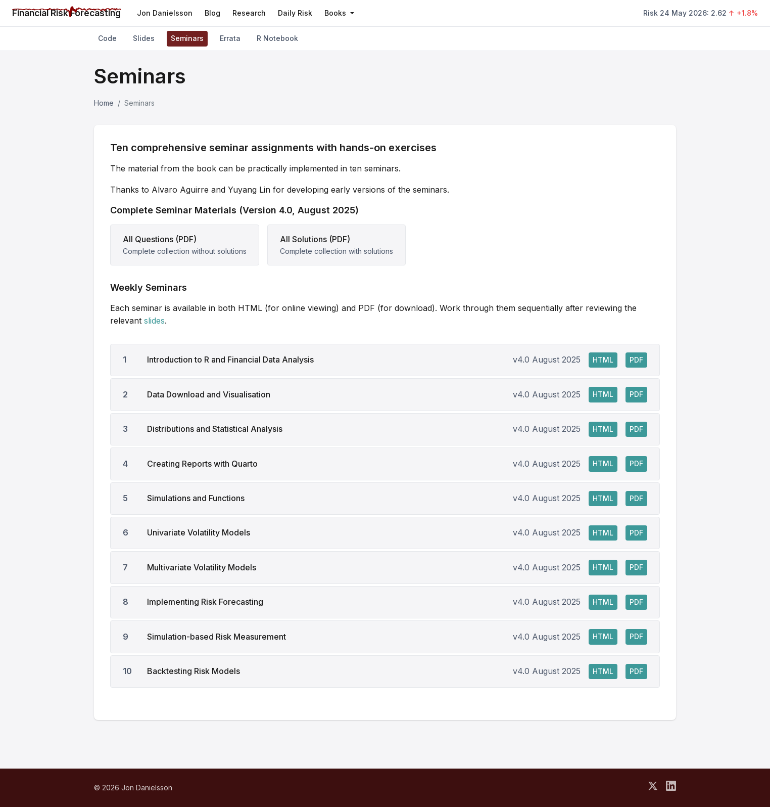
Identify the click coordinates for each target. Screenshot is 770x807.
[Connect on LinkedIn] (671, 788)
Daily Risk (295, 13)
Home (104, 103)
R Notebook (277, 38)
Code (107, 38)
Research (249, 13)
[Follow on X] (653, 788)
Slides (144, 38)
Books (339, 13)
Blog (212, 13)
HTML (603, 359)
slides (154, 321)
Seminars (187, 38)
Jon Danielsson (164, 13)
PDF (636, 359)
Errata (230, 38)
